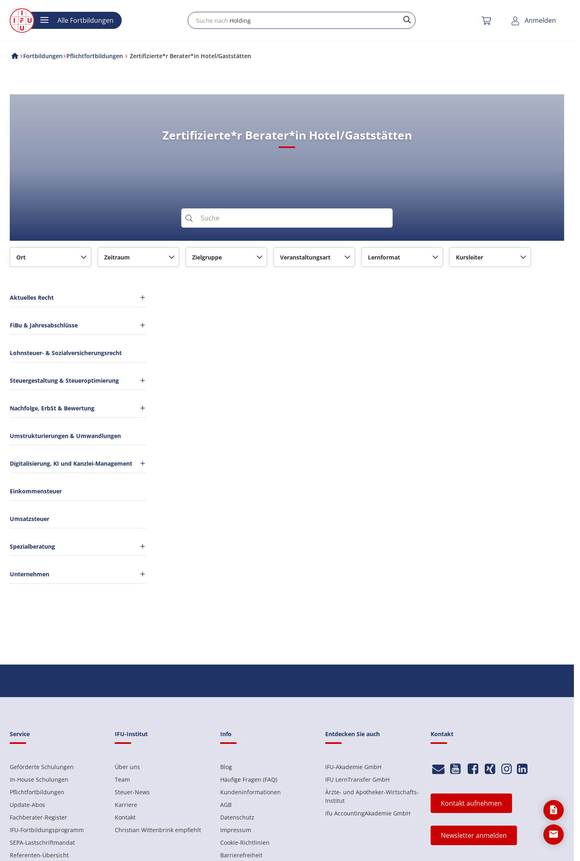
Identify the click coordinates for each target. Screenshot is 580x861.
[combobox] (302, 20)
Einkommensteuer (36, 491)
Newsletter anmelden (474, 835)
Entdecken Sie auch (352, 734)
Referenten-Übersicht (39, 855)
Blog (226, 767)
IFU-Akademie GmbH (353, 767)
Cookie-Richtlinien (244, 842)
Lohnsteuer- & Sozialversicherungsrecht (66, 353)
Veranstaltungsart (305, 257)
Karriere (126, 805)
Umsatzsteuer (29, 519)
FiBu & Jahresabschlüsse (78, 325)
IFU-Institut (131, 734)
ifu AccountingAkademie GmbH (367, 813)
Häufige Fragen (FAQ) (248, 779)
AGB (226, 805)
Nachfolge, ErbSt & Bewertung (78, 408)
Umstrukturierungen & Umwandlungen (65, 436)
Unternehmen (78, 574)
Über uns (127, 767)
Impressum (235, 830)
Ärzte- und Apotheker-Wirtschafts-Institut (372, 796)
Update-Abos (27, 805)
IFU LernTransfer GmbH (357, 779)
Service (20, 734)
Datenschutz (237, 817)
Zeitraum (117, 257)
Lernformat (384, 257)
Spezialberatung (78, 546)
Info (226, 734)
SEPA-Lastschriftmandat (42, 842)
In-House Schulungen (39, 779)
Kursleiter (469, 257)
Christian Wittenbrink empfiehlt (158, 830)
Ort (21, 257)
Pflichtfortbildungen (37, 792)
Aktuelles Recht (78, 297)
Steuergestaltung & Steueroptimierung (78, 380)
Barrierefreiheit (241, 855)
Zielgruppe (207, 257)
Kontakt (125, 817)
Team (122, 779)
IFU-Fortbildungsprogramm (47, 830)
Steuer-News (132, 792)
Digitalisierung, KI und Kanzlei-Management (78, 463)
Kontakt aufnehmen (471, 803)
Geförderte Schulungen (42, 767)
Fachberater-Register (38, 817)
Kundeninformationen (250, 792)
